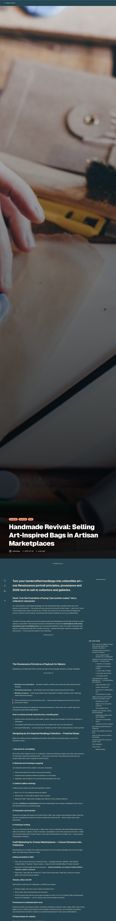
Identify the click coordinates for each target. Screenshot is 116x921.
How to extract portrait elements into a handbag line (104, 656)
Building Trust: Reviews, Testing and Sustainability (101, 711)
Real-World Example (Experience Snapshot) (101, 727)
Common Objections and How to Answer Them (102, 740)
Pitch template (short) (102, 708)
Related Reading (100, 749)
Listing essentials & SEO (103, 685)
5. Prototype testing (102, 676)
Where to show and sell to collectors (103, 704)
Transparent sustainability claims (103, 720)
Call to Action (96, 747)
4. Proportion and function (103, 673)
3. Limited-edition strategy (103, 671)
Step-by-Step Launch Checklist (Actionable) (101, 736)
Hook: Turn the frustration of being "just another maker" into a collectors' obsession (102, 646)
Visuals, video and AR (102, 687)
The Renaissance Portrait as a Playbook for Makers (101, 651)
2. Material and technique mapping (103, 667)
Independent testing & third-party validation (104, 716)
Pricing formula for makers (103, 694)
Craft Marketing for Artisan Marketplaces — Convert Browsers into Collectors (102, 680)
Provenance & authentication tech (104, 690)
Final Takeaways (97, 744)
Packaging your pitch (102, 701)
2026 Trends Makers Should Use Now (102, 732)
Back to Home (9, 3)
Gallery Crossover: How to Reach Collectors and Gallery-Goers (102, 697)
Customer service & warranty (104, 724)
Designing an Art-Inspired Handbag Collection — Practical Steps (102, 660)
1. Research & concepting (103, 664)
